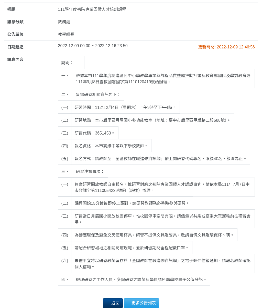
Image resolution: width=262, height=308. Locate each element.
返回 (112, 302)
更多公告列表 (141, 302)
